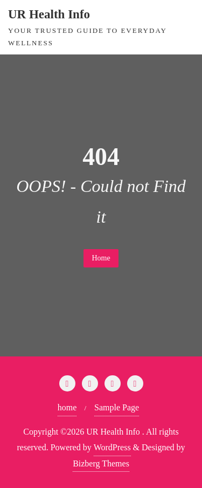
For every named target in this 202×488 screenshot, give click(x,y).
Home (101, 258)
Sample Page (116, 407)
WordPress (112, 447)
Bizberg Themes (101, 463)
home (67, 407)
